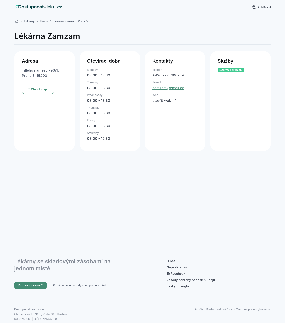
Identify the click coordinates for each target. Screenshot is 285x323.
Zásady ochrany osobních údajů (191, 280)
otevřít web (164, 100)
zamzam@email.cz (168, 88)
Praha (44, 21)
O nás (171, 261)
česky (171, 286)
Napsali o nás (177, 267)
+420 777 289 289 (168, 75)
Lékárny (29, 21)
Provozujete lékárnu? (30, 285)
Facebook (176, 273)
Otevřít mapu (38, 89)
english (185, 286)
